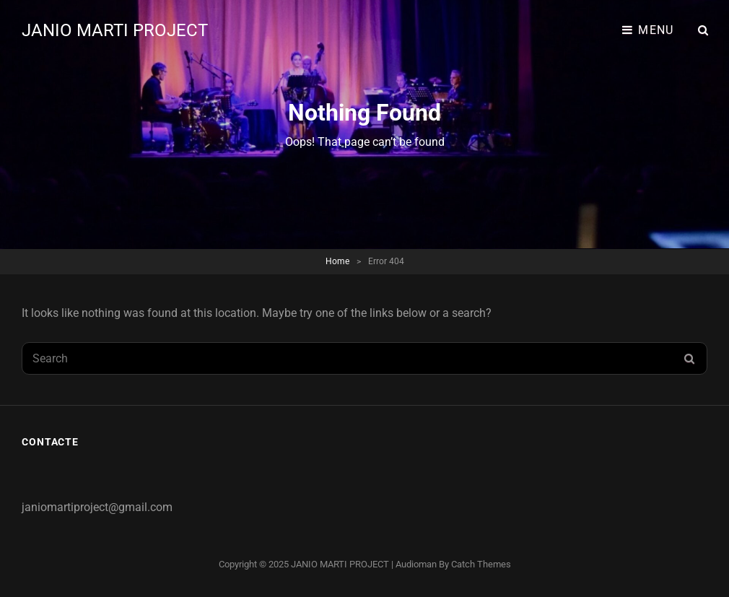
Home (337, 261)
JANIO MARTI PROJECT (115, 30)
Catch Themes (481, 564)
